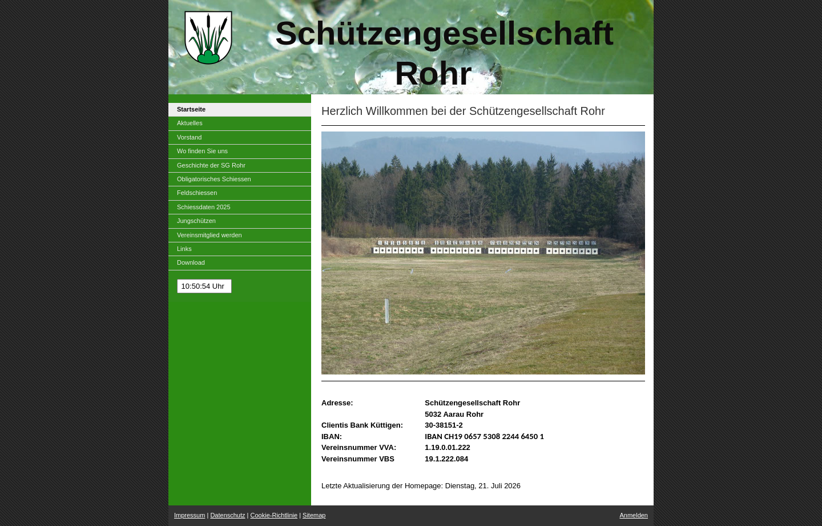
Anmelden (633, 515)
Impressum (189, 515)
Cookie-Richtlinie (274, 515)
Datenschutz (227, 515)
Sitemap (314, 515)
